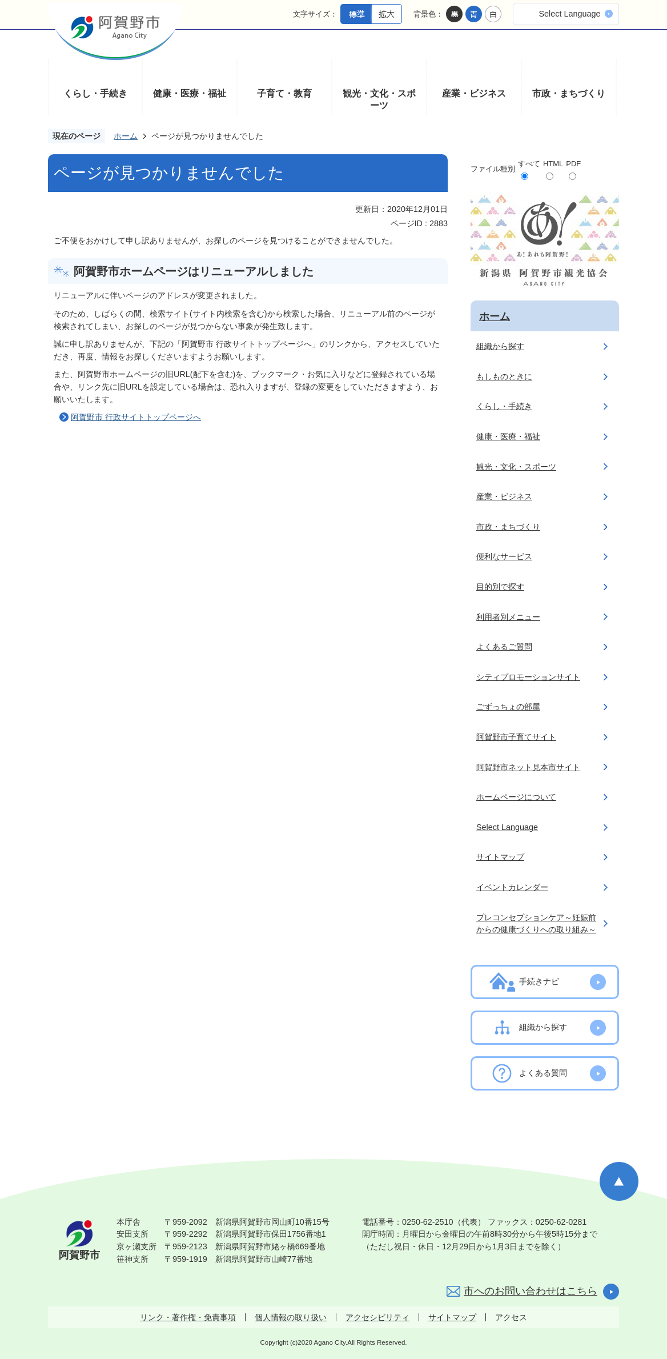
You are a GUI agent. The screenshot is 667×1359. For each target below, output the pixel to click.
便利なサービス (504, 556)
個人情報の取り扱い (291, 1317)
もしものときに (504, 376)
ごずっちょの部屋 (508, 706)
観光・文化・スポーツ (379, 100)
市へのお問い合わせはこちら (530, 1291)
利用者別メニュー (508, 617)
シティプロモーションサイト (528, 676)
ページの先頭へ (619, 1181)
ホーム (126, 136)
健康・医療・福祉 (189, 93)
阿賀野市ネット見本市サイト (528, 767)
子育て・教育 (284, 93)
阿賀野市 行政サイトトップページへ (136, 417)
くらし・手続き (95, 93)
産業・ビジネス (474, 93)
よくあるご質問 (504, 646)
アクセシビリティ (377, 1317)
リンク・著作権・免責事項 (188, 1317)
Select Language (569, 13)
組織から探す (500, 346)
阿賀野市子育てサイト (516, 736)
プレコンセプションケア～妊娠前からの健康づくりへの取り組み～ (536, 924)
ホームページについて (516, 796)
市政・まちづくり (568, 93)
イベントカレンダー (512, 887)
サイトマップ (500, 856)
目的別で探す (500, 586)
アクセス (511, 1317)
